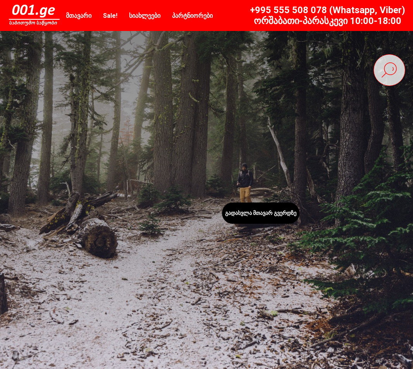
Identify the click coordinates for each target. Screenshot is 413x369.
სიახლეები (144, 15)
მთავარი (78, 15)
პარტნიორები (192, 15)
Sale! (110, 15)
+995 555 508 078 (288, 10)
